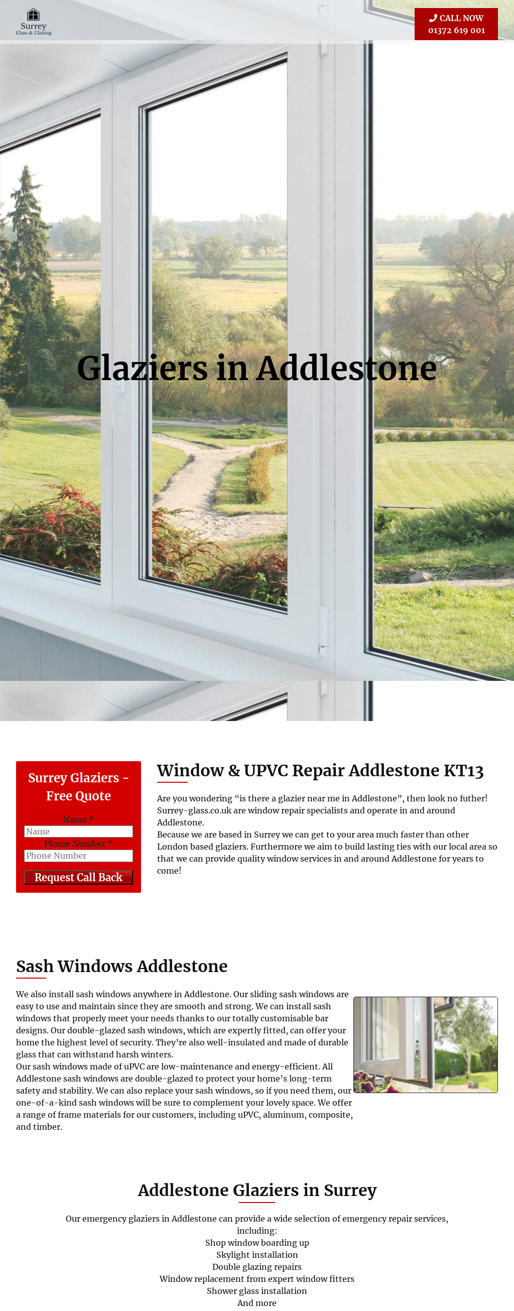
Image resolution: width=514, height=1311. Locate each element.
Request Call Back (78, 877)
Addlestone (335, 368)
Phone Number (78, 843)
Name (79, 819)
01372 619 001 (456, 23)
